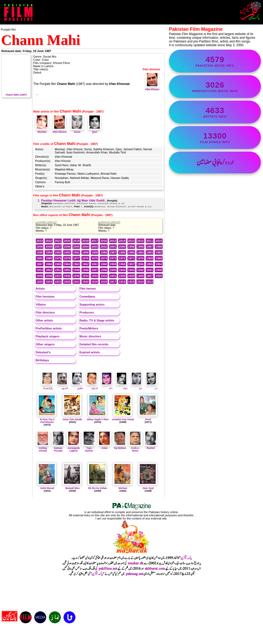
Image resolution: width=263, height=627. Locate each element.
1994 (48, 252)
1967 (39, 264)
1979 (58, 258)
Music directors (90, 336)
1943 (131, 270)
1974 (103, 258)
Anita (104, 446)
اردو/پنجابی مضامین (215, 162)
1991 (76, 252)
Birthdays (42, 360)
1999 (131, 246)
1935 (76, 275)
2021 (58, 240)
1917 (113, 281)
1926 (158, 275)
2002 (103, 246)
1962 (85, 264)
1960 (103, 264)
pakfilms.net (108, 568)
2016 (103, 240)
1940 (158, 270)
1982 (158, 252)
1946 (103, 270)
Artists (40, 288)
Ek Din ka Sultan (97, 488)
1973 (113, 258)
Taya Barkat (89, 448)
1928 (140, 275)
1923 (58, 281)
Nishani (122, 488)
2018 (85, 240)
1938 (48, 275)
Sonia (77, 130)
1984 (140, 252)
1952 (48, 270)
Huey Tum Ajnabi (72, 419)
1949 (76, 270)
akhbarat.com (155, 568)
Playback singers (48, 336)
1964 (67, 264)
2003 (94, 246)
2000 (122, 246)
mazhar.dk (135, 563)
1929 (131, 275)
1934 (85, 275)
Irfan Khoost (152, 88)
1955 (149, 264)
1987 (113, 252)
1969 (149, 258)
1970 (140, 258)
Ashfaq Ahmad (42, 448)
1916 (122, 281)
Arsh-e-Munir (135, 448)
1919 (94, 281)
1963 (76, 264)
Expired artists (89, 352)
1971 (131, 258)
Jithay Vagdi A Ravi (97, 419)
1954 (158, 264)
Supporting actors (92, 304)
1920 (85, 281)
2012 (140, 240)
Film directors (45, 312)
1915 (131, 281)
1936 (67, 275)
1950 (67, 270)
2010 (158, 240)
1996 (158, 246)
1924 (48, 281)
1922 (67, 281)
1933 (94, 275)
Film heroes (87, 288)
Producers (86, 312)
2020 (67, 240)
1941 (149, 270)
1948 (85, 270)
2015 (113, 240)
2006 (67, 246)
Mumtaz (42, 130)
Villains (41, 304)
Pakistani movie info (215, 61)
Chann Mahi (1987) (16, 93)
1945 (113, 270)
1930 (122, 275)
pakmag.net (134, 574)
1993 (58, 252)
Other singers (45, 344)
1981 (39, 258)
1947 (94, 270)
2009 (39, 246)
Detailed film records (93, 344)
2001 (113, 246)
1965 (58, 264)
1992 (67, 252)
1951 (58, 270)
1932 (103, 275)
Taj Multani (119, 446)
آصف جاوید (62, 386)
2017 (94, 240)
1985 (131, 252)
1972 (122, 258)
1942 (140, 270)
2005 (76, 246)
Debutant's (43, 352)
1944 (122, 270)
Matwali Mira (72, 488)
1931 (113, 275)
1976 (85, 258)
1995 (39, 252)
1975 (94, 258)
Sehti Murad (47, 488)
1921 (76, 281)
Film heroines (45, 296)
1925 (39, 281)
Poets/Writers (88, 328)
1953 (39, 270)
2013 (131, 240)
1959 (113, 264)
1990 (85, 252)
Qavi (94, 130)
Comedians (87, 296)
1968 (158, 258)
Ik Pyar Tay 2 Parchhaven (47, 420)
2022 (48, 240)
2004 (85, 246)
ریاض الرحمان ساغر (47, 386)
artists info (215, 112)
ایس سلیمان (92, 386)
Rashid (150, 446)
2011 (149, 240)
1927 (149, 275)
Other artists (44, 320)
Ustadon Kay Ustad (123, 419)
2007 (58, 246)
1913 (149, 281)
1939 (39, 275)
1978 (67, 258)
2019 (76, 240)
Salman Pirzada (58, 448)
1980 (48, 258)
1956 (140, 264)
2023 (39, 240)
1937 (58, 275)
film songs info (215, 137)
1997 (149, 246)
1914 (140, 281)
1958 (122, 264)
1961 (94, 264)
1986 (122, 252)
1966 (48, 264)
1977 (76, 258)
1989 (94, 252)
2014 (122, 240)
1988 (103, 252)
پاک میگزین (186, 558)
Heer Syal (148, 488)
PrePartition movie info (215, 86)
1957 (131, 264)
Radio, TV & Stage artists (96, 320)
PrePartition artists (49, 328)
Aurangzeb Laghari (73, 448)
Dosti (148, 419)
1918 (103, 281)
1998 (140, 246)
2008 (48, 246)
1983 (149, 252)
